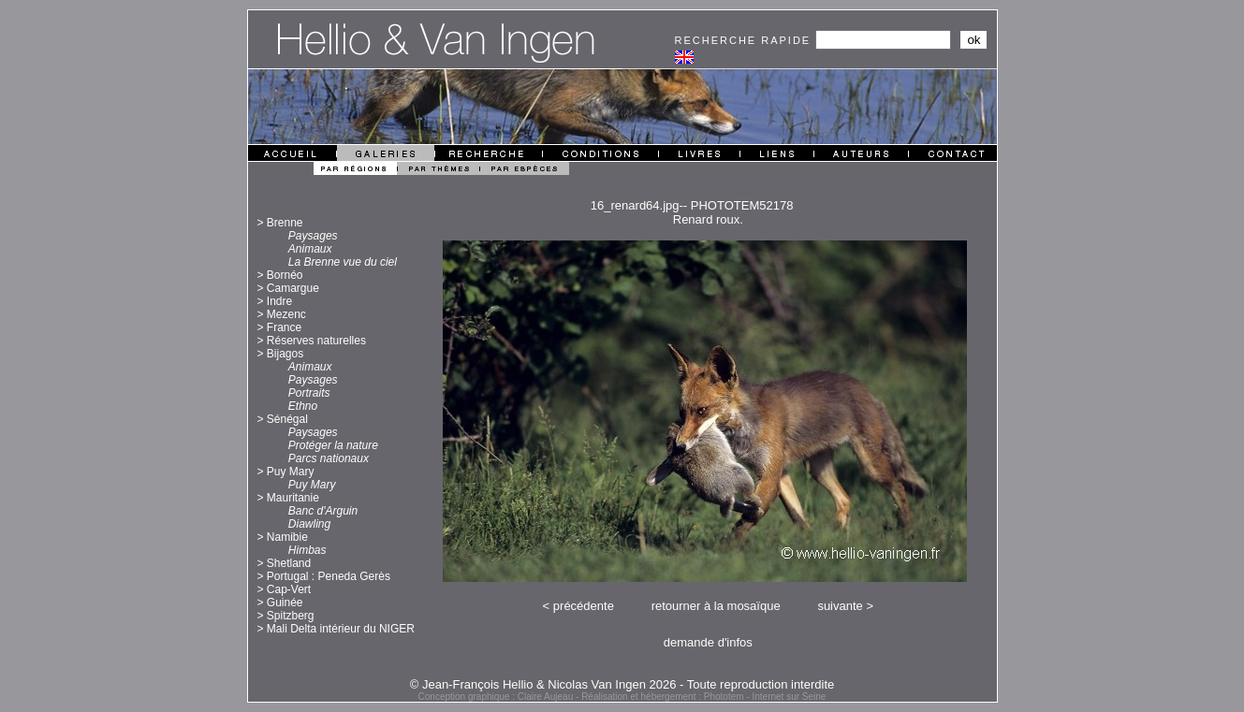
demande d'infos (708, 642)
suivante (839, 606)
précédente (583, 606)
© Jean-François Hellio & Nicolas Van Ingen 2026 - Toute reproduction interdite (622, 684)
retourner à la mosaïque (716, 606)
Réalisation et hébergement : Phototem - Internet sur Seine (703, 696)
